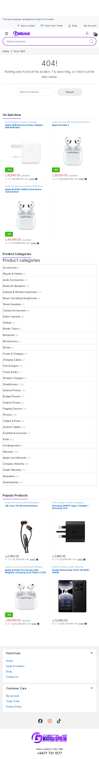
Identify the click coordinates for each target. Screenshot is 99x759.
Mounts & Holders (13, 273)
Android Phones (12, 390)
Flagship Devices (12, 408)
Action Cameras (11, 316)
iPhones (7, 414)
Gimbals (7, 322)
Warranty (8, 451)
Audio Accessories (61, 122)
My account (12, 695)
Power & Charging (28, 122)
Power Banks (10, 372)
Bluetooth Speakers (14, 285)
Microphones (10, 341)
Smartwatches (10, 482)
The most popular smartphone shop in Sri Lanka (28, 19)
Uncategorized (11, 445)
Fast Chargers (11, 122)
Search (91, 41)
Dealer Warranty (12, 469)
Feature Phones (12, 402)
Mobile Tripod (11, 328)
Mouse (7, 347)
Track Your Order (52, 25)
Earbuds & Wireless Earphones (20, 292)
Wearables (9, 476)
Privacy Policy (14, 706)
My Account (90, 25)
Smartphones (10, 384)
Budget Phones (11, 396)
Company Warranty (13, 463)
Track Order (13, 701)
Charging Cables (12, 359)
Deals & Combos (15, 666)
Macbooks (9, 335)
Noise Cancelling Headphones (20, 298)
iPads (6, 439)
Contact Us (12, 676)
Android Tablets (12, 426)
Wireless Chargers (13, 378)
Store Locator (26, 25)
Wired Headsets (12, 304)
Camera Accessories (14, 310)
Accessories (10, 267)
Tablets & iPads (11, 420)
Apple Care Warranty (14, 457)
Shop (72, 25)
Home (6, 51)
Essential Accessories (15, 433)
